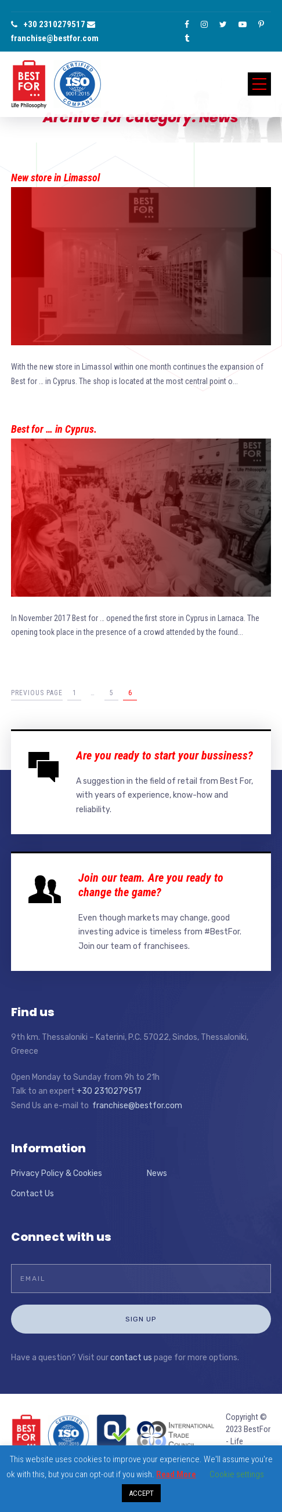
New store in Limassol (55, 177)
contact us (131, 1358)
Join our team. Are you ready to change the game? (150, 885)
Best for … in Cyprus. (54, 429)
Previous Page (37, 693)
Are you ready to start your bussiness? (164, 755)
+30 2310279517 (48, 24)
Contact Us (32, 1194)
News (157, 1173)
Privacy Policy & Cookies (56, 1173)
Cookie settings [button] (236, 1474)
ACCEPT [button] (141, 1493)
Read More (176, 1474)
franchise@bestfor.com (137, 1106)
